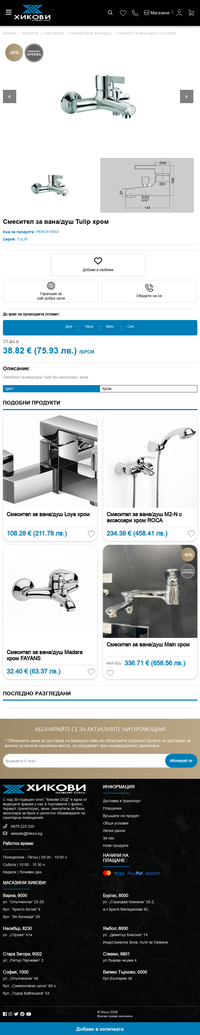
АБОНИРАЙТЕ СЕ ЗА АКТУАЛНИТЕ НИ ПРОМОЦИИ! (100, 729)
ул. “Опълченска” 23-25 (23, 901)
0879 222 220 (18, 826)
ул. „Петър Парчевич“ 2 (23, 960)
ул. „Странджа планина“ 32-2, (129, 901)
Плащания (112, 808)
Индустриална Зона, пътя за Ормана (135, 942)
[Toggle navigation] (9, 12)
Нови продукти (115, 845)
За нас (108, 838)
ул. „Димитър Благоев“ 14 (125, 934)
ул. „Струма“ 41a (17, 934)
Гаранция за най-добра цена (51, 291)
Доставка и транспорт (122, 800)
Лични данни (114, 830)
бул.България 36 (117, 978)
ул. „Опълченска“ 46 (20, 978)
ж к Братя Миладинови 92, (126, 909)
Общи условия (115, 823)
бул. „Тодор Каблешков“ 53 (26, 993)
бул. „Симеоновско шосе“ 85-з (29, 985)
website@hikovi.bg (22, 833)
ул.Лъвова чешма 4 (120, 960)
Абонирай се (181, 760)
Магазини (156, 13)
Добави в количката (100, 1029)
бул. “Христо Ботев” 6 (21, 909)
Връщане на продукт (121, 815)
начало (9, 33)
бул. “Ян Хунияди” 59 (21, 916)
